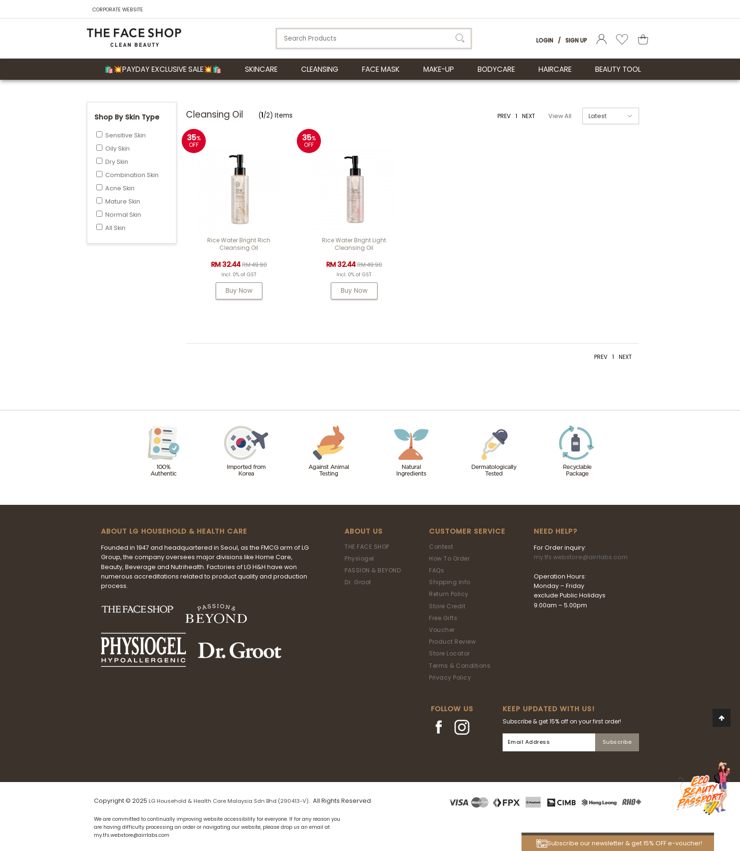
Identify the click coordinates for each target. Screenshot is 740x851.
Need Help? (555, 531)
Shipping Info (450, 582)
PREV (504, 116)
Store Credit (447, 606)
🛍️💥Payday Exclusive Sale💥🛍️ (162, 69)
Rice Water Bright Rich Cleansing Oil (238, 244)
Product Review (452, 642)
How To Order (449, 558)
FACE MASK (381, 69)
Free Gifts (443, 618)
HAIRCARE (555, 69)
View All (560, 116)
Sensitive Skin (125, 135)
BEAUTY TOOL (618, 69)
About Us (364, 531)
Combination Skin (132, 175)
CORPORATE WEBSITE (117, 9)
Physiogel (359, 558)
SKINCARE (261, 69)
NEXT (528, 116)
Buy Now (239, 290)
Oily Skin (117, 149)
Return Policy (449, 594)
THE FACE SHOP (367, 547)
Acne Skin (120, 188)
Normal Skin (123, 215)
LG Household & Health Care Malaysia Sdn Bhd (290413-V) (229, 801)
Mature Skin (122, 201)
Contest (441, 547)
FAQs (436, 570)
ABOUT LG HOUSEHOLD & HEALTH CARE (174, 531)
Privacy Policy (450, 677)
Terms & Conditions (459, 666)
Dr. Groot (358, 582)
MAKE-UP (438, 69)
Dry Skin (116, 162)
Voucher (442, 630)
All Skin (115, 228)
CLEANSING (319, 69)
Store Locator (449, 653)
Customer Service (467, 531)
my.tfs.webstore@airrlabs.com (581, 557)
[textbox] (374, 38)
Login (544, 40)
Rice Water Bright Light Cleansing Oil (354, 244)
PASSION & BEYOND (373, 570)
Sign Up (576, 40)
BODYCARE (496, 69)
